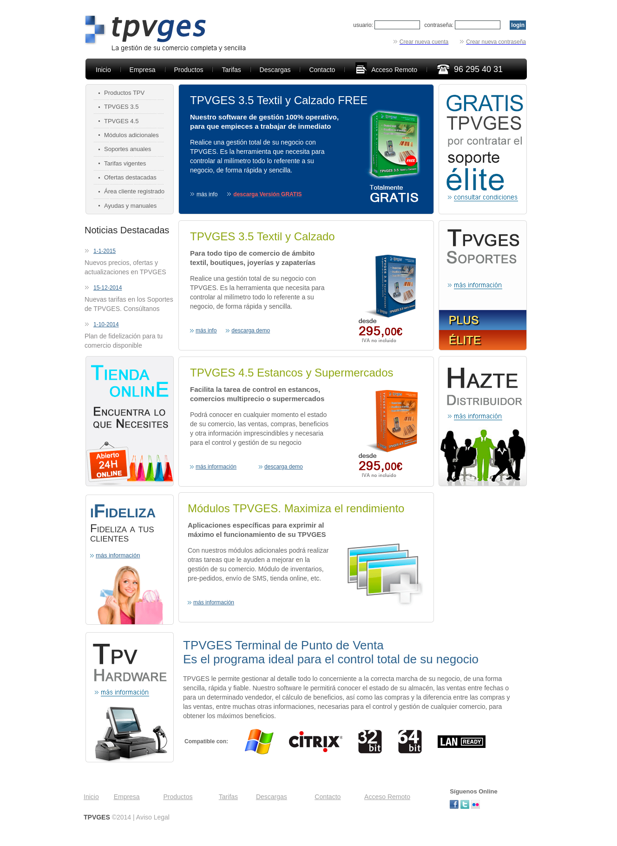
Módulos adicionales (131, 135)
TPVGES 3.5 (121, 106)
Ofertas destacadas (130, 177)
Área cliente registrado (134, 191)
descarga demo (250, 330)
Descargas (275, 69)
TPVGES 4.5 (121, 121)
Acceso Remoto (394, 69)
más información (118, 555)
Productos (188, 69)
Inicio (103, 69)
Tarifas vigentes (125, 163)
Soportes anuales (127, 148)
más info (206, 330)
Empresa (143, 69)
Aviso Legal (153, 817)
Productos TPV (124, 92)
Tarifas (231, 69)
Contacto (322, 69)
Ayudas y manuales (130, 205)
